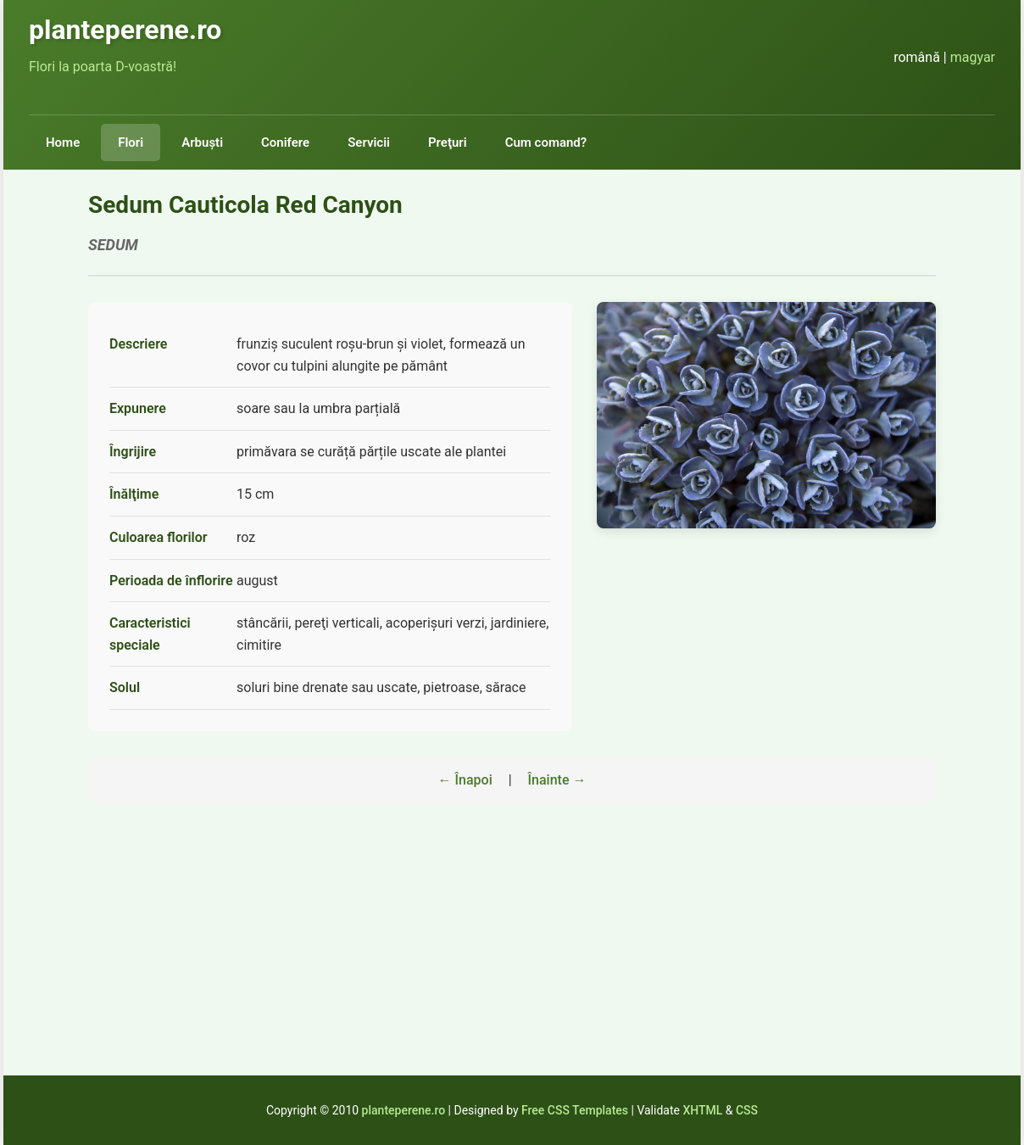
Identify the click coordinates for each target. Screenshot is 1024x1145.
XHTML (702, 1110)
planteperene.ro (404, 1110)
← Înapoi (465, 780)
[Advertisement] (512, 956)
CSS (747, 1110)
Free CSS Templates (574, 1110)
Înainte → (557, 780)
